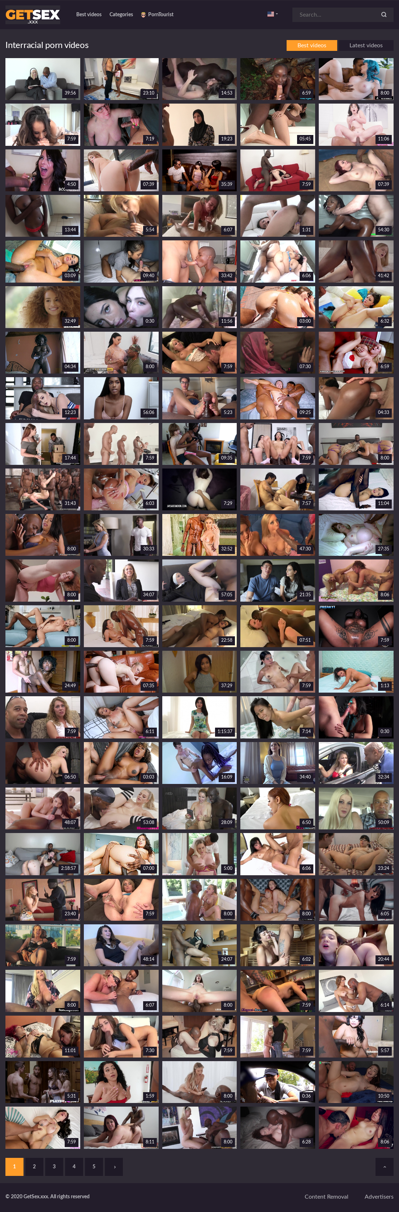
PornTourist (157, 15)
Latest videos (366, 45)
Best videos (89, 14)
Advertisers (379, 1197)
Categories (121, 14)
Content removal (326, 1197)
